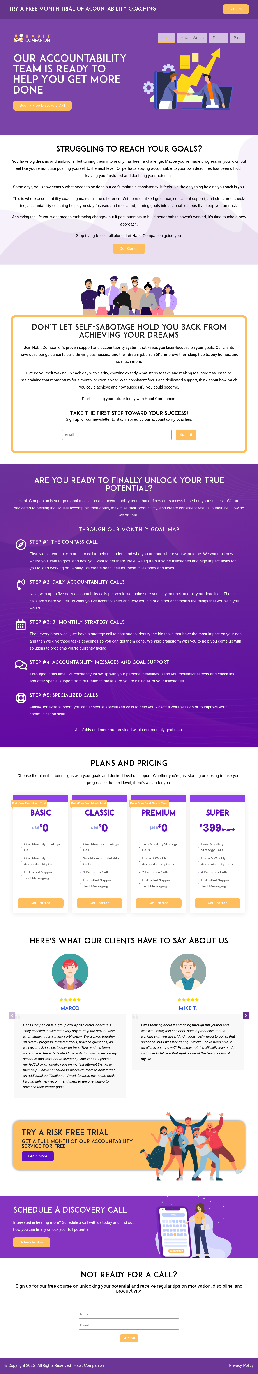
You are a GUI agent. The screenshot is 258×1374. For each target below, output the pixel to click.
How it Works (192, 38)
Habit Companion (89, 1366)
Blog (238, 38)
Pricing (219, 38)
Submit (185, 435)
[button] (246, 1016)
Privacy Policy (241, 1366)
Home (166, 38)
